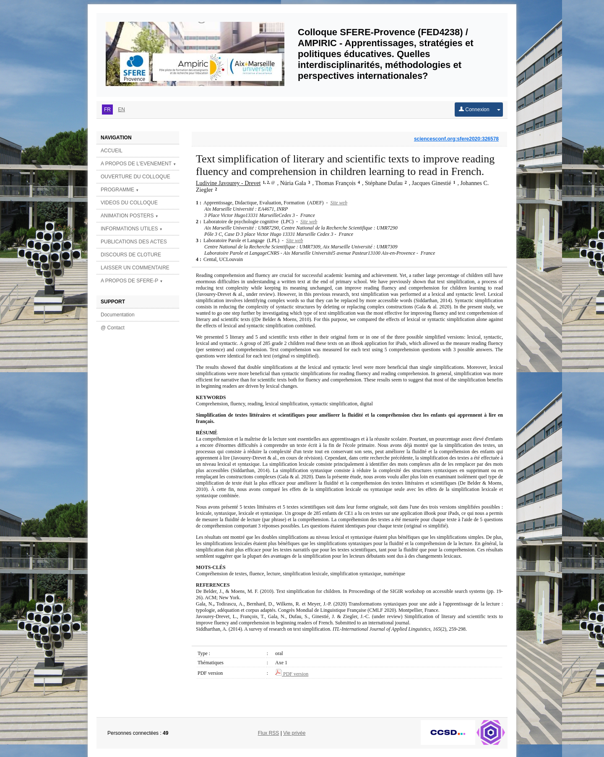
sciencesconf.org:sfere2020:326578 (456, 139)
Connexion (474, 109)
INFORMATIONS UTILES (132, 229)
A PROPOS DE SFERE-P (132, 281)
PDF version (291, 674)
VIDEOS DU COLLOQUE (129, 203)
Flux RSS (268, 733)
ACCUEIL (111, 151)
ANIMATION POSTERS (130, 216)
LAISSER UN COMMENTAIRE (135, 268)
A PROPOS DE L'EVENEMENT (138, 164)
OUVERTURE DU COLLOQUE (135, 177)
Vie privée (294, 733)
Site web (339, 203)
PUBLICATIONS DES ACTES (134, 242)
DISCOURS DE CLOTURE (131, 255)
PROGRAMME (120, 190)
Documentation (118, 315)
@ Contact (113, 328)
